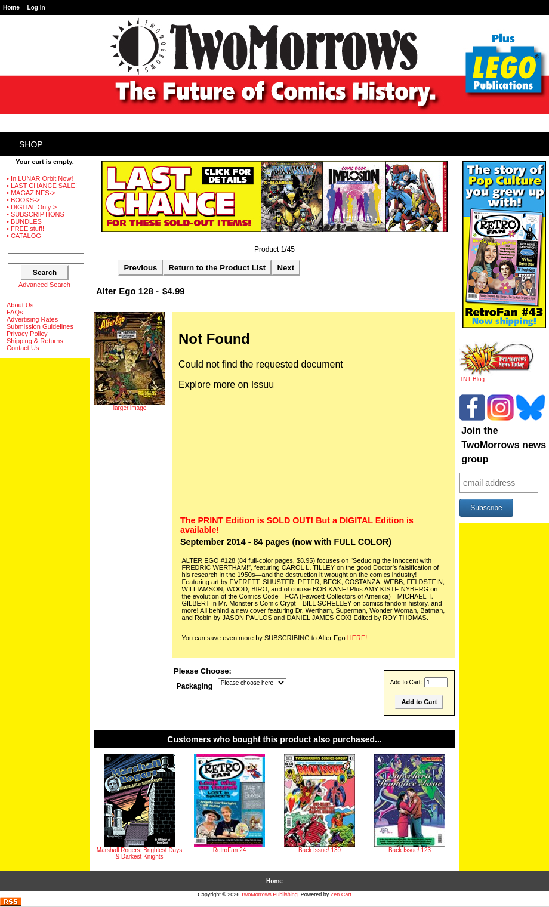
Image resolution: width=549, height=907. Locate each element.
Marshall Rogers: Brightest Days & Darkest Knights (139, 853)
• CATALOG (24, 235)
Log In (36, 7)
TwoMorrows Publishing (269, 894)
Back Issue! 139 (319, 850)
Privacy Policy (27, 333)
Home (11, 7)
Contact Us (23, 347)
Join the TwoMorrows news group (503, 444)
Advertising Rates (32, 319)
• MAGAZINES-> (31, 192)
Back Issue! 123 (409, 850)
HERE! (357, 637)
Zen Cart (341, 894)
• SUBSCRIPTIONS (35, 214)
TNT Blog (496, 376)
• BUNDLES (24, 221)
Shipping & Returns (35, 340)
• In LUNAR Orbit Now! (40, 178)
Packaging (195, 686)
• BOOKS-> (23, 199)
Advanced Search (44, 284)
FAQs (15, 312)
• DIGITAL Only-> (32, 207)
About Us (20, 304)
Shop (31, 144)
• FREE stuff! (25, 228)
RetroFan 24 (229, 850)
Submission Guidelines (40, 326)
